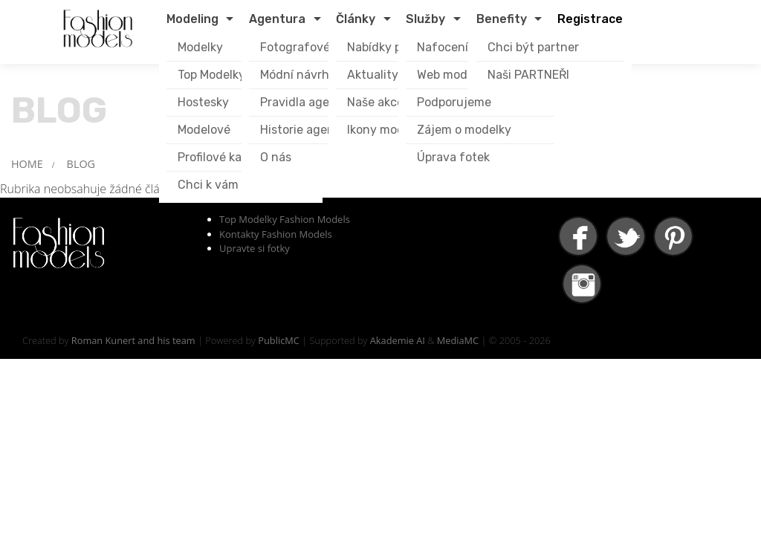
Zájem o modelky (464, 130)
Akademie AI (397, 340)
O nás (275, 157)
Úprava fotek (453, 157)
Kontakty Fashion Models (275, 234)
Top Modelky (211, 75)
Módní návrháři (301, 75)
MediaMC (458, 340)
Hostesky (203, 102)
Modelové (204, 130)
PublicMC (278, 340)
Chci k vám (208, 185)
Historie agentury (309, 130)
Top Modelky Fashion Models (284, 219)
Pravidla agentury (310, 102)
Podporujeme (454, 102)
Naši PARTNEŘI (528, 75)
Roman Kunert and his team (133, 340)
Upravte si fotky (254, 248)
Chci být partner (533, 47)
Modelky (200, 47)
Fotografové (295, 47)
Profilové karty (218, 157)
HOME (27, 164)
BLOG (81, 164)
